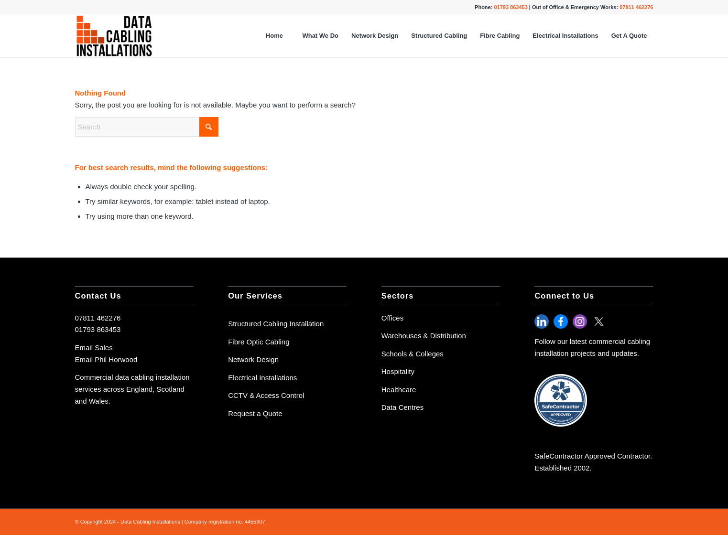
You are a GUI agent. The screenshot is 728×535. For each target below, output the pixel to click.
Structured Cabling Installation (276, 324)
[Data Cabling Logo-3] (114, 35)
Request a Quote (255, 413)
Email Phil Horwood (106, 359)
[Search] (146, 127)
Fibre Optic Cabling (258, 342)
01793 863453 (98, 329)
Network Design (253, 359)
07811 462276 (98, 318)
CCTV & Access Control (266, 395)
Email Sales (94, 347)
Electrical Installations (262, 378)
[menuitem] (273, 35)
